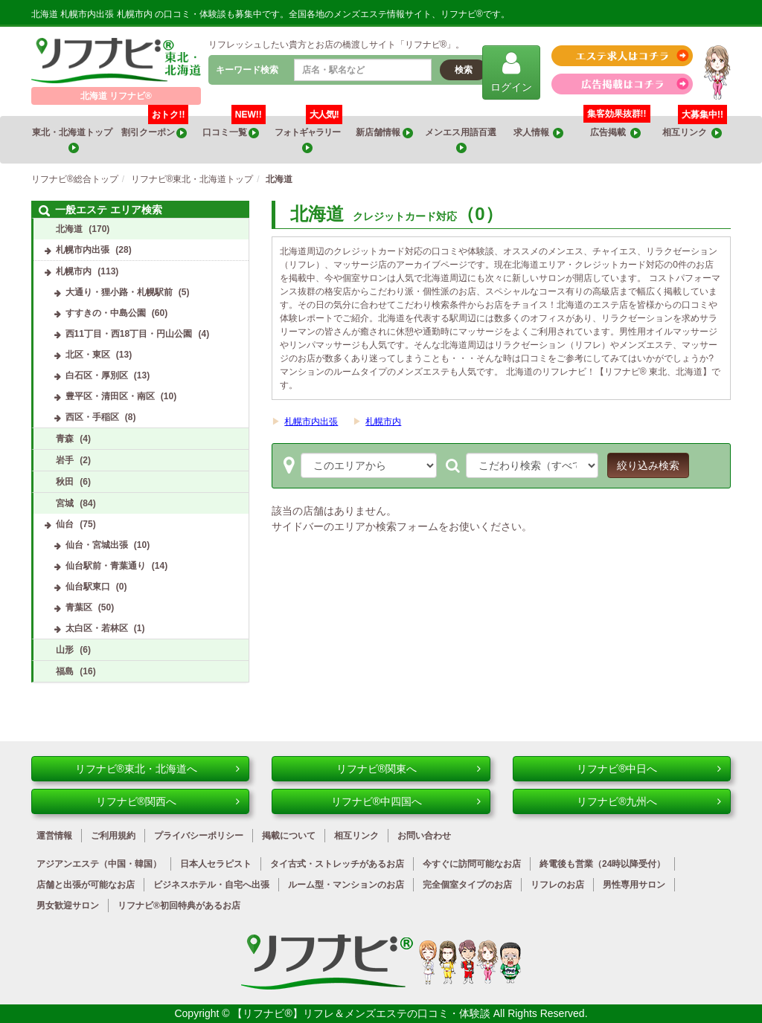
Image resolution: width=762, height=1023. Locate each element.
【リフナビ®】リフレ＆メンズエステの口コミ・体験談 (362, 1013)
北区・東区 (87, 354)
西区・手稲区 (92, 417)
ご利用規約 (113, 835)
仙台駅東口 (87, 586)
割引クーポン (155, 127)
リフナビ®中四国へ (406, 801)
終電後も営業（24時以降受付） (602, 864)
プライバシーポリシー (198, 835)
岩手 (65, 460)
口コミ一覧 (234, 127)
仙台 (65, 524)
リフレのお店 (557, 885)
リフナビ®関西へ (168, 801)
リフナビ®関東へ (408, 769)
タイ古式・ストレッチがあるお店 (337, 864)
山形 (65, 650)
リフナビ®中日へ (649, 769)
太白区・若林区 (96, 628)
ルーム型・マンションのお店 (346, 885)
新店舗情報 (384, 132)
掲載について (289, 835)
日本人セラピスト (216, 864)
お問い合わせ (424, 835)
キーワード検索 (247, 70)
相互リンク (694, 127)
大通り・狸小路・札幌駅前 (119, 292)
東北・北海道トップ (73, 140)
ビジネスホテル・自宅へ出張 (211, 885)
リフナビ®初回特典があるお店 (179, 905)
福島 (65, 671)
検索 (464, 70)
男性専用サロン (634, 885)
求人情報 (538, 132)
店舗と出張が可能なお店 (85, 885)
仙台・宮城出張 (96, 545)
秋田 (65, 482)
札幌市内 (383, 421)
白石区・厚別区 (96, 375)
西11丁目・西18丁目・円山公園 (129, 334)
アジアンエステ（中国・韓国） (98, 864)
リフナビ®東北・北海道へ (157, 769)
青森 (65, 438)
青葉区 (78, 607)
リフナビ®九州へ (649, 801)
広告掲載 (615, 132)
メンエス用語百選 (461, 140)
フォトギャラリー (308, 134)
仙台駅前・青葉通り (105, 566)
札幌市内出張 (311, 421)
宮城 (65, 503)
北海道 (69, 229)
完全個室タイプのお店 (467, 885)
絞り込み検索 (648, 465)
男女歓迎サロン (67, 905)
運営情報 (54, 835)
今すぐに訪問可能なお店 (472, 864)
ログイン (511, 72)
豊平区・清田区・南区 (110, 396)
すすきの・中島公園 (105, 313)
